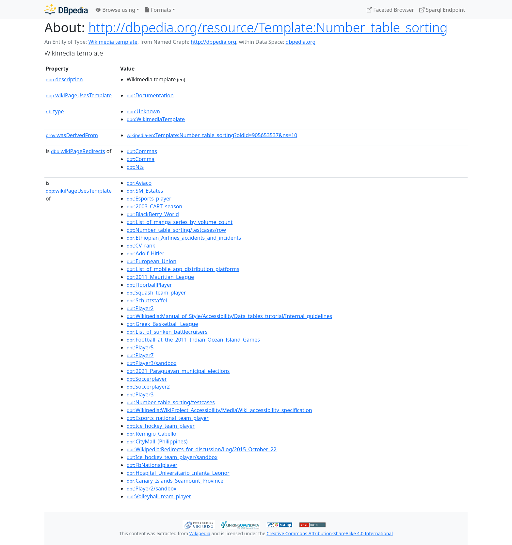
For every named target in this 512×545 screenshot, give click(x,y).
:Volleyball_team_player (159, 496)
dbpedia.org (301, 41)
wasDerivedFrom (72, 135)
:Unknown (143, 111)
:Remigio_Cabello (151, 433)
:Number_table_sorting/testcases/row (176, 229)
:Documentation (150, 95)
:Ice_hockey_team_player (161, 425)
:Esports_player (149, 198)
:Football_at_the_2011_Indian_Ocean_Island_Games (193, 339)
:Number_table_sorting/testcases (171, 402)
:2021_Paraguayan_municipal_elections (178, 371)
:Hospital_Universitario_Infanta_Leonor (178, 472)
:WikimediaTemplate (156, 119)
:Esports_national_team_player (168, 418)
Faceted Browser (390, 9)
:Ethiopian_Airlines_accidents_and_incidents (184, 237)
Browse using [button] (115, 9)
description (64, 79)
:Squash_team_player (156, 292)
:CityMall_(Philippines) (157, 441)
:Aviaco (139, 182)
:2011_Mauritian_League (160, 277)
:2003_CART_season (154, 206)
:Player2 (140, 308)
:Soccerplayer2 (148, 386)
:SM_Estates (145, 190)
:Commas (142, 151)
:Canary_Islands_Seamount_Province (175, 480)
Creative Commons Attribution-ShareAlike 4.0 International (329, 533)
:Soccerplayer (147, 378)
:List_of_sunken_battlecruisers (167, 331)
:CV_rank (141, 245)
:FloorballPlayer (149, 284)
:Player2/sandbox (151, 488)
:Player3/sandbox (151, 363)
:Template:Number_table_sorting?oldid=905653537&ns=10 (212, 135)
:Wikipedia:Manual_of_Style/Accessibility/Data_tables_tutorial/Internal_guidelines (229, 316)
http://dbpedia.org (213, 41)
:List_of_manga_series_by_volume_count (179, 222)
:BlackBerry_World (153, 214)
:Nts (135, 166)
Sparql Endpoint (442, 9)
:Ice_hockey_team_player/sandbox (172, 457)
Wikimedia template (112, 41)
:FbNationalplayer (152, 465)
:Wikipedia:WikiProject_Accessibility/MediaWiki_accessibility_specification (219, 410)
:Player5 (140, 347)
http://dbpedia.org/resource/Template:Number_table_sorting (268, 27)
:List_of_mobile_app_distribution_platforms (183, 269)
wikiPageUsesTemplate (79, 95)
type (55, 111)
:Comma (140, 159)
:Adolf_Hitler (145, 253)
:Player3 (140, 394)
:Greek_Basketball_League (162, 324)
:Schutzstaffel (147, 300)
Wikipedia (199, 533)
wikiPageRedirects (78, 151)
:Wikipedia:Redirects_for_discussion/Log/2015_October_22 (202, 449)
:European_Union (151, 261)
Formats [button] (157, 9)
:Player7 (140, 355)
